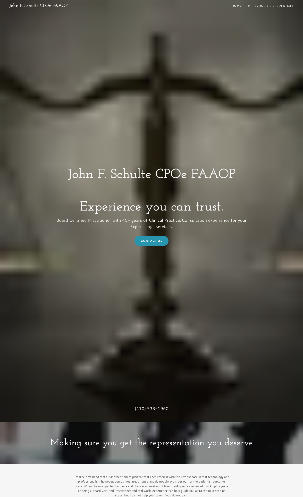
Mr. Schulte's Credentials (271, 6)
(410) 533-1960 (152, 408)
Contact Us (151, 241)
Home (237, 6)
